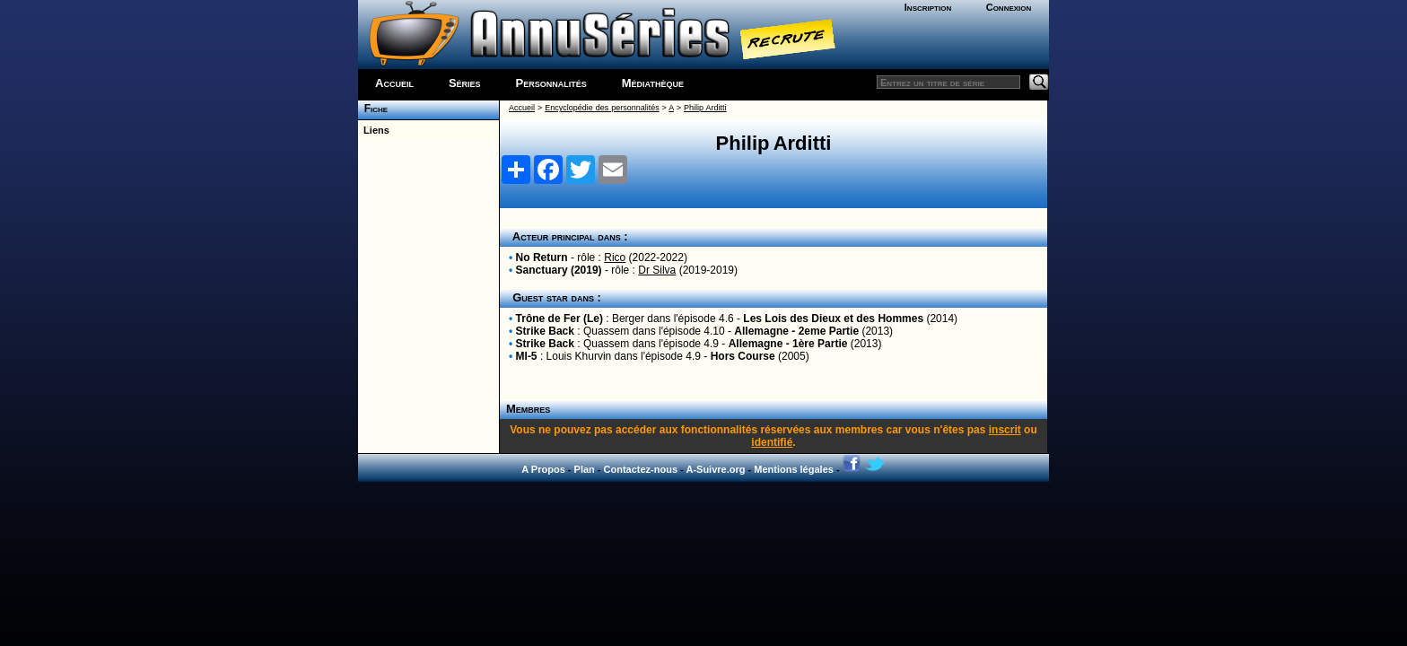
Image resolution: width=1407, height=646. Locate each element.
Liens (373, 130)
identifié (771, 442)
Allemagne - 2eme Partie (796, 331)
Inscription (927, 7)
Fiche (373, 108)
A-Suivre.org (715, 469)
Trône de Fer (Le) (559, 318)
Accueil (394, 83)
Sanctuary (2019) (559, 270)
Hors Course (743, 356)
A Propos (543, 469)
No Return (542, 257)
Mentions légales (794, 469)
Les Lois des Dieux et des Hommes (833, 318)
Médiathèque (653, 83)
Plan (584, 469)
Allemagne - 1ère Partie (788, 343)
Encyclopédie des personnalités (602, 107)
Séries (465, 83)
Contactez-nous (641, 469)
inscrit (1005, 429)
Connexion (1009, 7)
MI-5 (526, 356)
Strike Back (545, 331)
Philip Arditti (705, 107)
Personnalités (551, 83)
